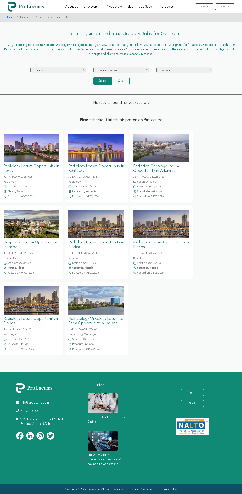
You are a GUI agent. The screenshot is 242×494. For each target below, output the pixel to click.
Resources (167, 6)
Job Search (146, 6)
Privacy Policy (169, 489)
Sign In (204, 7)
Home (11, 17)
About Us (71, 6)
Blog (130, 6)
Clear (121, 80)
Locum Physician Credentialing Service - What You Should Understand (106, 460)
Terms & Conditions (143, 489)
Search (102, 80)
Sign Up (225, 7)
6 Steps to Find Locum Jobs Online (106, 419)
